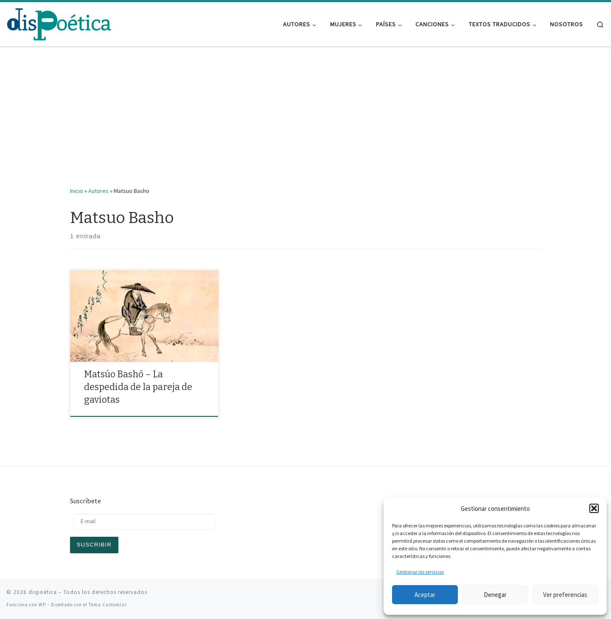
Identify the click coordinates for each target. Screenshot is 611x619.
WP (42, 605)
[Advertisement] (305, 122)
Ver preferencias (565, 595)
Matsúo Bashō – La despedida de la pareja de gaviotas (138, 387)
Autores (98, 191)
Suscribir (94, 544)
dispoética (42, 592)
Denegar (495, 595)
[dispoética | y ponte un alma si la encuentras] (59, 23)
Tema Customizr (108, 605)
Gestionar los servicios (420, 572)
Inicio (76, 191)
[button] (594, 508)
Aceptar (425, 595)
